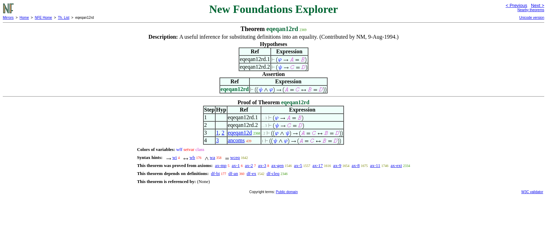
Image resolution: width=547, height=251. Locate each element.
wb (192, 157)
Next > (537, 5)
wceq (235, 157)
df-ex (251, 173)
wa (212, 157)
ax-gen (277, 165)
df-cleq (273, 173)
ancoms (236, 140)
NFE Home (43, 18)
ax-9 (337, 165)
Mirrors (8, 18)
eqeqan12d (240, 133)
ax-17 (318, 165)
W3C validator (532, 192)
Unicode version (531, 18)
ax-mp (220, 165)
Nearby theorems (530, 10)
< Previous (516, 5)
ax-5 (298, 165)
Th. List (63, 18)
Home (24, 18)
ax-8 (356, 165)
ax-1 (236, 165)
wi (174, 157)
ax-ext (396, 165)
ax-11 (375, 165)
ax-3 (262, 165)
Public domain (287, 192)
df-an (233, 173)
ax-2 (249, 165)
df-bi (215, 173)
